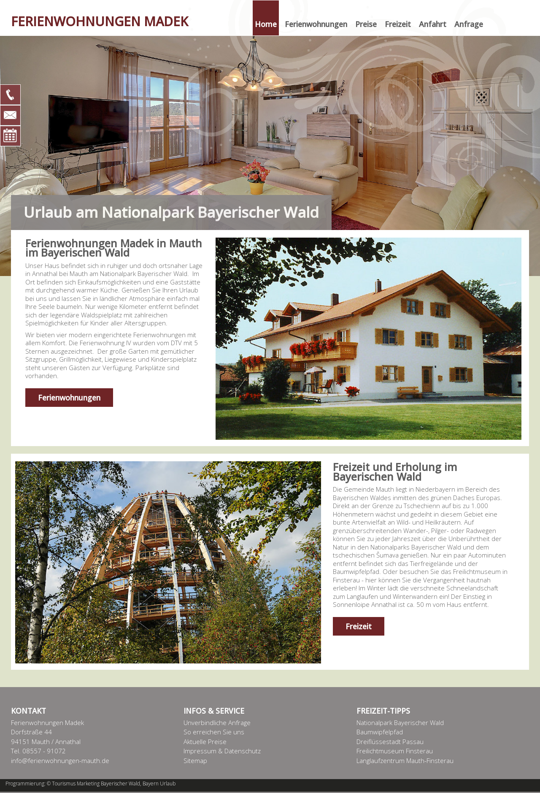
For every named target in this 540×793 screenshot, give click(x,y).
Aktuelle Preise (205, 741)
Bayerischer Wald (120, 783)
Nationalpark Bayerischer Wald (400, 722)
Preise (366, 24)
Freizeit (398, 24)
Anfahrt (432, 24)
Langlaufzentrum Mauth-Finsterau (405, 760)
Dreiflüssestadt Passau (390, 741)
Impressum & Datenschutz (222, 751)
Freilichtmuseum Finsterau (394, 751)
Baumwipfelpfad (379, 732)
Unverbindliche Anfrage (217, 722)
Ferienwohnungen (316, 24)
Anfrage (468, 24)
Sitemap (195, 760)
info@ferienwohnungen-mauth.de (60, 760)
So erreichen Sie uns (214, 732)
